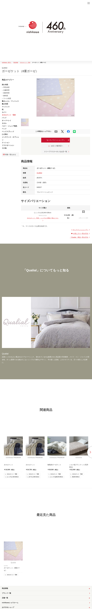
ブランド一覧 (6, 593)
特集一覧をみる (9, 154)
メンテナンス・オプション (10, 138)
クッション (6, 142)
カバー (4, 112)
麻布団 (5, 95)
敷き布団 (5, 104)
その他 (4, 148)
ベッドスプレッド (8, 131)
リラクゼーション (8, 145)
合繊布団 (6, 90)
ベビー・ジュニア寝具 (9, 126)
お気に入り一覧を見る (80, 233)
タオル (4, 123)
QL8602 (39, 173)
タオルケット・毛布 (9, 115)
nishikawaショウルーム (10, 603)
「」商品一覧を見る (80, 237)
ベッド (4, 129)
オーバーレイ (6, 120)
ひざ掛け (5, 134)
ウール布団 (7, 98)
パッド (4, 118)
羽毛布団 (6, 87)
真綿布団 (6, 93)
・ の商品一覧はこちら (42, 219)
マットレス (6, 106)
